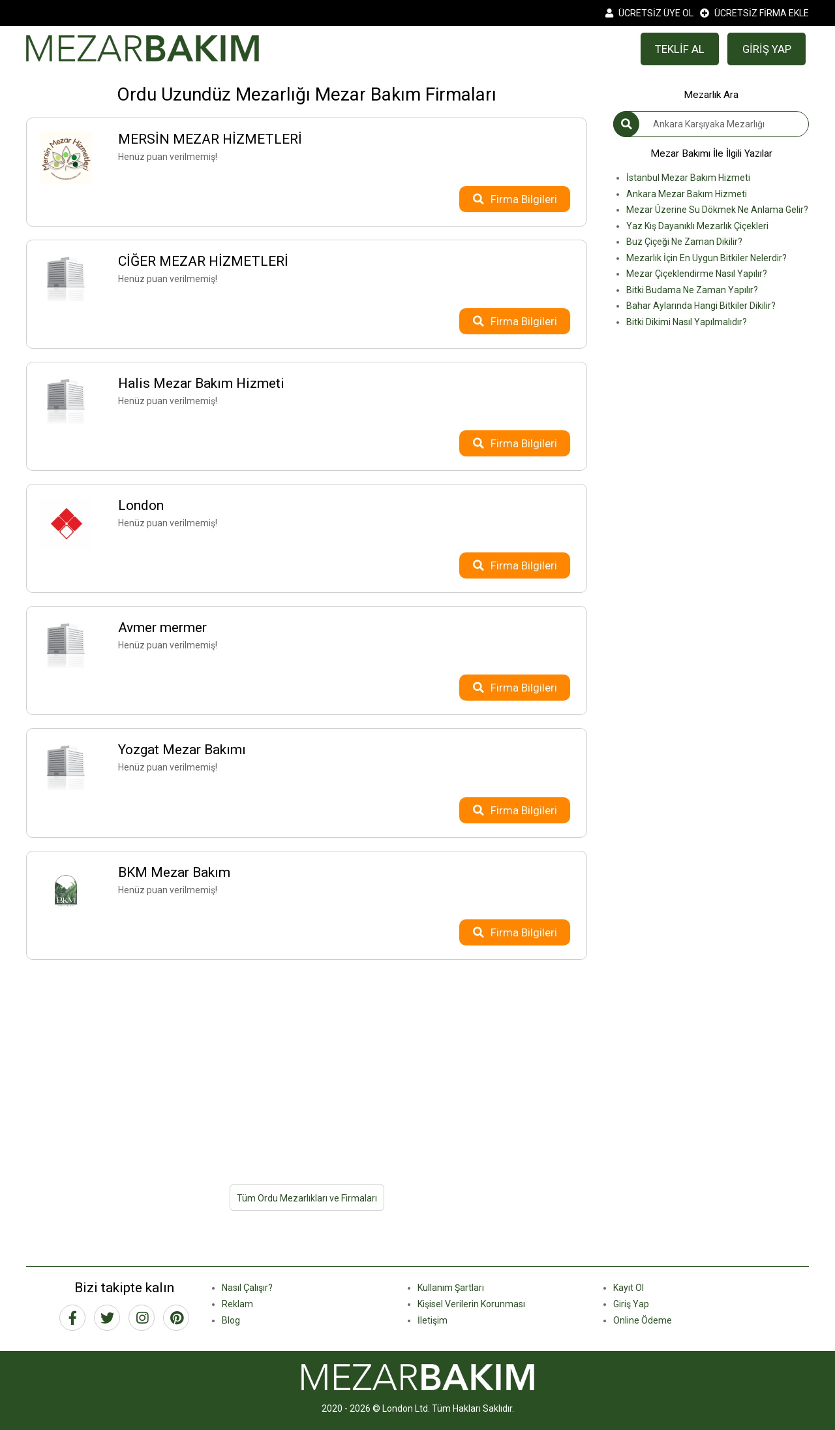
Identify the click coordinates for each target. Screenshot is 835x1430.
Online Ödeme (642, 1320)
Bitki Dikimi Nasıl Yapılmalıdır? (686, 322)
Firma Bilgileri (515, 199)
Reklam (237, 1304)
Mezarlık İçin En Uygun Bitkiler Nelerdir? (706, 258)
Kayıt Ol (628, 1287)
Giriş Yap (631, 1304)
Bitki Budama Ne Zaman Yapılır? (692, 290)
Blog (231, 1320)
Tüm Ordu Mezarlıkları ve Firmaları (307, 1198)
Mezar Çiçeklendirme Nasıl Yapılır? (696, 273)
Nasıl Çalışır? (247, 1287)
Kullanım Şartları (451, 1287)
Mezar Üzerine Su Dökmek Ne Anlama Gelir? (717, 209)
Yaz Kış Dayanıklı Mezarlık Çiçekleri (697, 226)
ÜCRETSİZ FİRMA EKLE (754, 13)
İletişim (433, 1320)
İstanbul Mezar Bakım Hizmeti (688, 177)
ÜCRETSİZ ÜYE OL (649, 13)
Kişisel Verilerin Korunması (471, 1304)
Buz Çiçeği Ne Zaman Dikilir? (684, 241)
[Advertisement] (306, 1064)
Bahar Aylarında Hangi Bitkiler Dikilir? (701, 305)
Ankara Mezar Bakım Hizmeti (686, 194)
